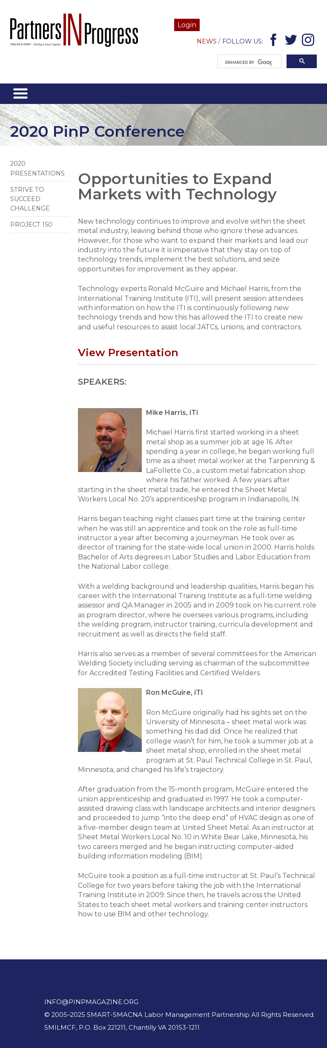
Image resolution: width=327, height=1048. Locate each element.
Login (187, 25)
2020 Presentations (37, 168)
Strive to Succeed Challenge (30, 199)
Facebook (274, 41)
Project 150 (31, 224)
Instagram (309, 41)
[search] (248, 62)
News (207, 41)
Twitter (292, 41)
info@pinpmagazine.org (91, 1002)
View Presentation (128, 352)
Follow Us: (242, 41)
